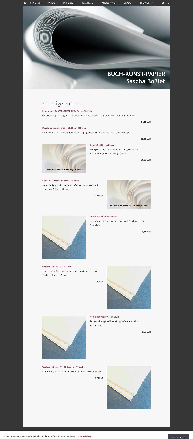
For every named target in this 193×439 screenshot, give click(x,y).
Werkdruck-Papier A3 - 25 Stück (57, 266)
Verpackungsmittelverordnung (134, 431)
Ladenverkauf (85, 434)
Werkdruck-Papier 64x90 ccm (103, 216)
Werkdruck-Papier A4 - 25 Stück (104, 316)
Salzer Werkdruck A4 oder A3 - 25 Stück (60, 180)
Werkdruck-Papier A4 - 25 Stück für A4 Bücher (63, 366)
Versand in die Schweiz (99, 431)
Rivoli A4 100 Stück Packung (103, 144)
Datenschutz (66, 431)
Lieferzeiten (80, 431)
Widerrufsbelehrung (48, 431)
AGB (34, 431)
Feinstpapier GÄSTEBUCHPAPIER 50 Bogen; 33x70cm (67, 111)
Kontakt (110, 434)
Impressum (99, 434)
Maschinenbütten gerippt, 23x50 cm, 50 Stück (64, 127)
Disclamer (156, 431)
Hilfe (114, 431)
